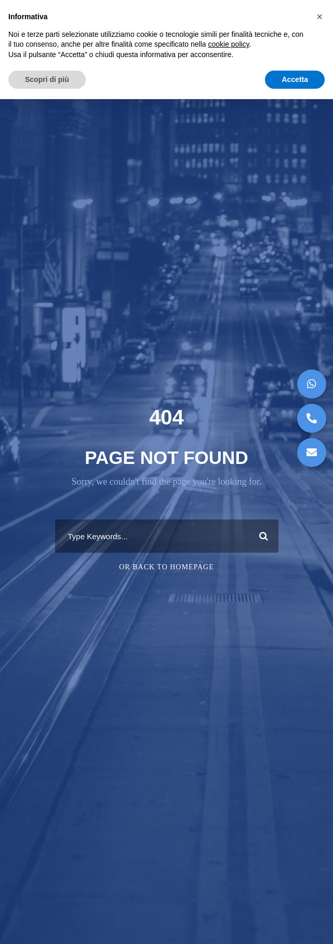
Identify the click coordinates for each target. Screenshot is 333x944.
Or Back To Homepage (166, 567)
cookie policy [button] (228, 44)
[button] (311, 452)
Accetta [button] (295, 79)
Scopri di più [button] (47, 79)
